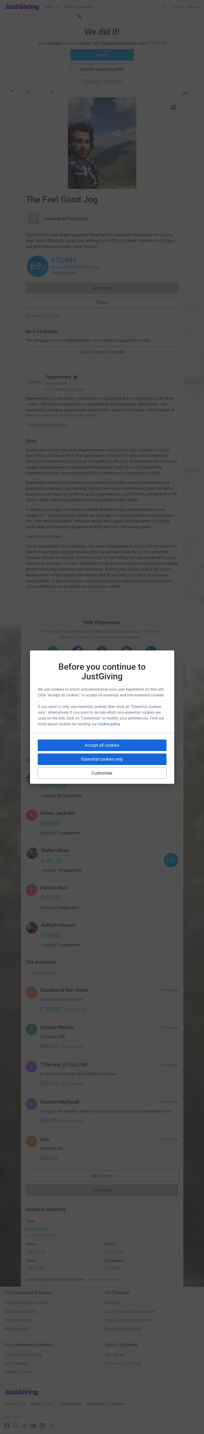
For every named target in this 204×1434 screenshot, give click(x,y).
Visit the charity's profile (102, 69)
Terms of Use (15, 1404)
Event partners (16, 1363)
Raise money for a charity (26, 1302)
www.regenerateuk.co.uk (65, 389)
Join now (113, 1302)
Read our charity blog (123, 1328)
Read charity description (47, 425)
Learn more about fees (103, 1279)
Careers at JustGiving (123, 1363)
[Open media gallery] (102, 143)
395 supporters (64, 273)
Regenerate (78, 218)
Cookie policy (70, 1404)
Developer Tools (17, 1372)
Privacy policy (43, 1404)
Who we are (115, 1354)
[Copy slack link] (75, 728)
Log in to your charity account (130, 1311)
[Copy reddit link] (129, 728)
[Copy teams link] (92, 728)
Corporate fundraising (22, 1354)
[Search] (163, 7)
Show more (107, 1177)
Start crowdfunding (20, 1311)
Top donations (43, 973)
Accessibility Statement (105, 1404)
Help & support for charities (128, 1320)
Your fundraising (18, 1320)
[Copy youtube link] (57, 728)
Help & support (16, 1328)
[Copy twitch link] (146, 728)
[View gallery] (173, 107)
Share (102, 54)
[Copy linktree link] (111, 729)
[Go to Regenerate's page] (34, 382)
